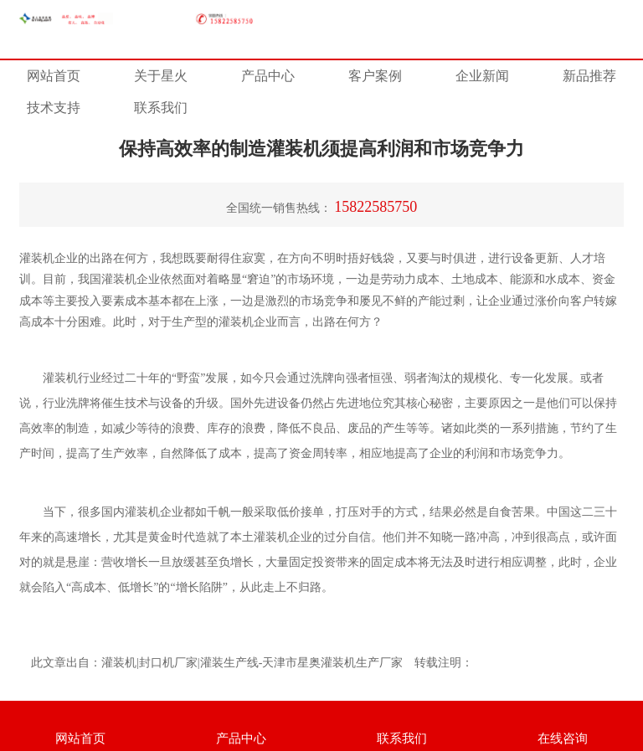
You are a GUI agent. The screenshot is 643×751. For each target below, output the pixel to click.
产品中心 (268, 76)
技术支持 (53, 107)
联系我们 (161, 107)
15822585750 (375, 206)
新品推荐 (589, 76)
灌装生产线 (229, 662)
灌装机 (236, 322)
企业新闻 (482, 76)
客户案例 (375, 76)
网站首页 (53, 76)
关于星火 (161, 76)
